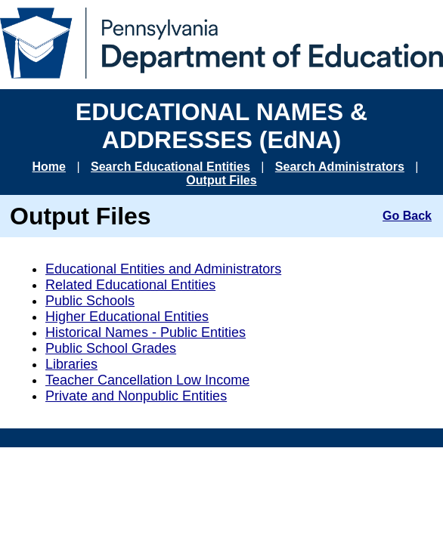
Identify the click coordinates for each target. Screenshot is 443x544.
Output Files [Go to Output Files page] (221, 180)
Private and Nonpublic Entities (136, 395)
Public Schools (90, 300)
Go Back (407, 215)
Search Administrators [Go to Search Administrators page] (339, 166)
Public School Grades (110, 348)
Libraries (71, 364)
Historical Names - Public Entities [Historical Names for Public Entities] (145, 332)
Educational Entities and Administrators (163, 269)
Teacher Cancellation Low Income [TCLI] (147, 380)
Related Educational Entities (130, 284)
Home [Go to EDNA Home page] (49, 166)
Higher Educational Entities (127, 316)
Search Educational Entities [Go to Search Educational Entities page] (170, 166)
